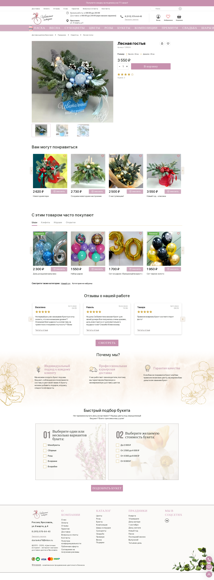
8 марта (132, 516)
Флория (36, 565)
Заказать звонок (132, 19)
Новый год (65, 283)
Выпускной (133, 540)
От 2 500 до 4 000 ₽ (130, 450)
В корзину (151, 66)
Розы (108, 28)
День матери (134, 522)
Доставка (36, 9)
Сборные (52, 450)
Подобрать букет (107, 488)
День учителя (135, 528)
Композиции (146, 28)
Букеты (123, 28)
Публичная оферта (69, 546)
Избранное (168, 18)
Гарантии (75, 9)
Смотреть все (106, 343)
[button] (182, 170)
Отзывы (56, 9)
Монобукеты (54, 445)
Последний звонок (137, 537)
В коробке (52, 466)
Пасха (38, 28)
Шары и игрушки (103, 528)
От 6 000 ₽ (126, 461)
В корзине (52, 461)
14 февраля (134, 519)
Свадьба (189, 28)
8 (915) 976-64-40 (133, 16)
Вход (158, 18)
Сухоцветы (75, 28)
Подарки (100, 542)
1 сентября (133, 525)
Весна (54, 28)
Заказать (59, 191)
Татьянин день (135, 543)
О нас (65, 9)
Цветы (94, 28)
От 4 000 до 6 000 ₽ (130, 456)
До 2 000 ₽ (126, 445)
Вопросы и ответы (90, 9)
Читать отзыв (41, 330)
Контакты (106, 9)
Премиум (170, 28)
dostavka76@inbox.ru (42, 540)
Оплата (47, 9)
